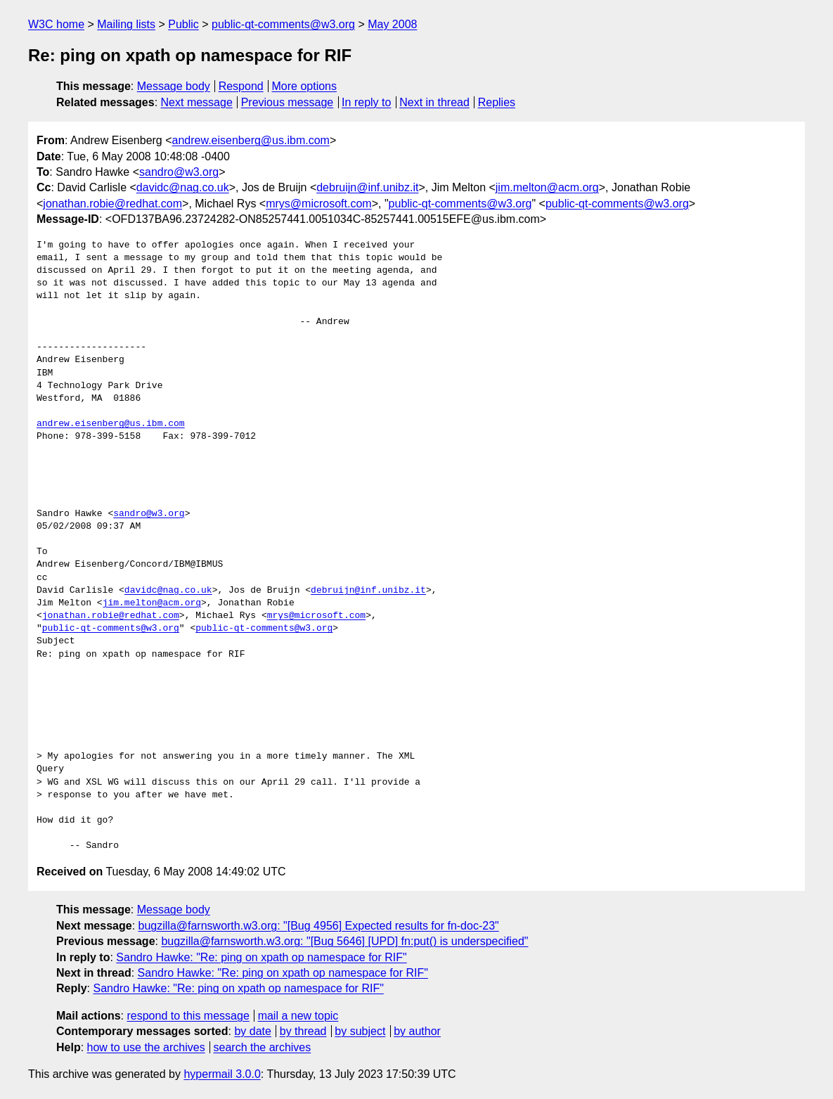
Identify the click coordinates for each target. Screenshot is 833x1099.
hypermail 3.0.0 (221, 1074)
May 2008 (392, 24)
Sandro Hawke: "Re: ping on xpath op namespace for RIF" (261, 957)
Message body (173, 86)
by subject (360, 1031)
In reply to (366, 102)
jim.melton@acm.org (547, 187)
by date (252, 1031)
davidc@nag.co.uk (182, 187)
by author (417, 1031)
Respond (241, 86)
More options (304, 86)
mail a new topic (298, 1016)
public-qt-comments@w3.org (283, 24)
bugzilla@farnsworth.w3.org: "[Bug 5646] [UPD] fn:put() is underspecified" (344, 941)
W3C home (56, 24)
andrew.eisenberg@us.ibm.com (251, 140)
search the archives (262, 1047)
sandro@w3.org (179, 172)
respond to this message (188, 1016)
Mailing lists (126, 24)
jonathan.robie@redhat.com (112, 204)
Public (183, 24)
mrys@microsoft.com (318, 204)
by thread (303, 1031)
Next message (197, 102)
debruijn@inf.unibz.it (367, 187)
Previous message (287, 102)
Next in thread (434, 102)
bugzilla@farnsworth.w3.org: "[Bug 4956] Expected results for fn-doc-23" (318, 926)
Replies (496, 102)
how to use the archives (146, 1047)
